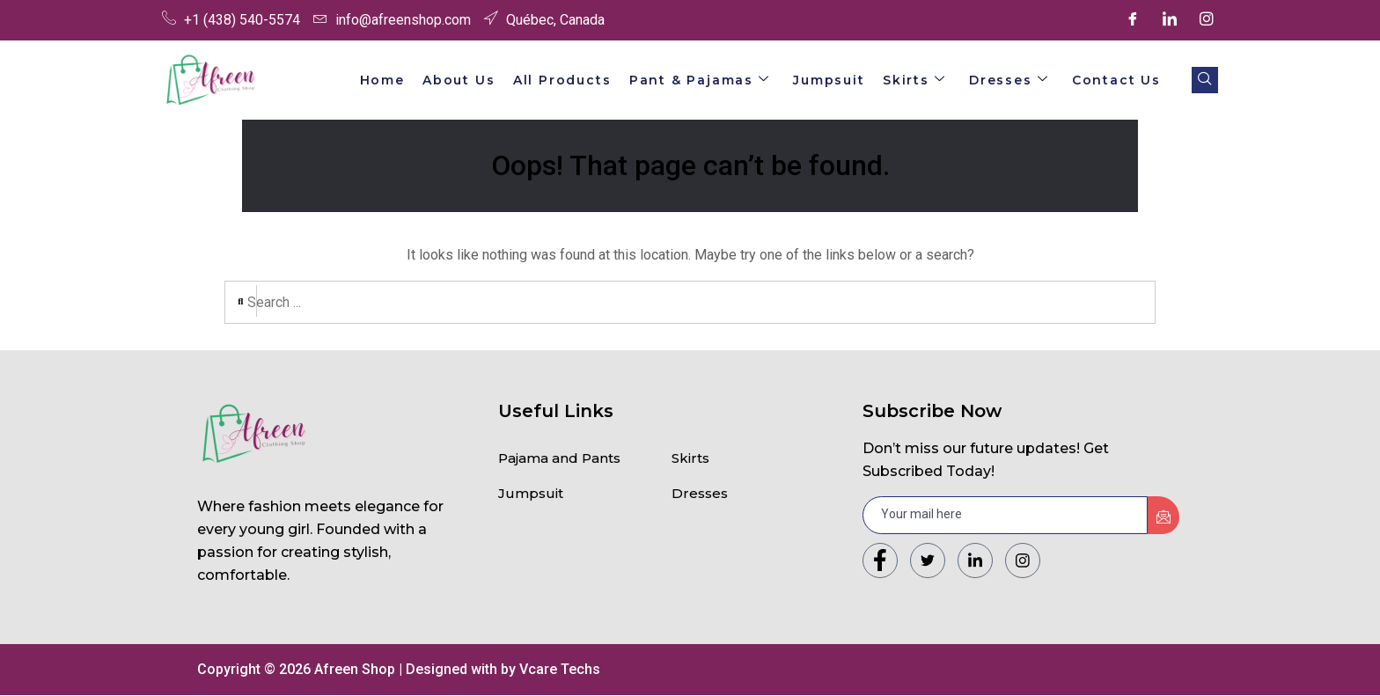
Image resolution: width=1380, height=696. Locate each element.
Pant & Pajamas (717, 79)
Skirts (924, 79)
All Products (583, 80)
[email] (1005, 516)
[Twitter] (927, 561)
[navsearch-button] (1205, 80)
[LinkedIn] (1169, 20)
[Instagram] (1206, 20)
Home (410, 80)
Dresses (1014, 79)
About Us (484, 80)
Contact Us (1118, 80)
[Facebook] (1132, 20)
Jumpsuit (842, 80)
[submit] (1163, 516)
